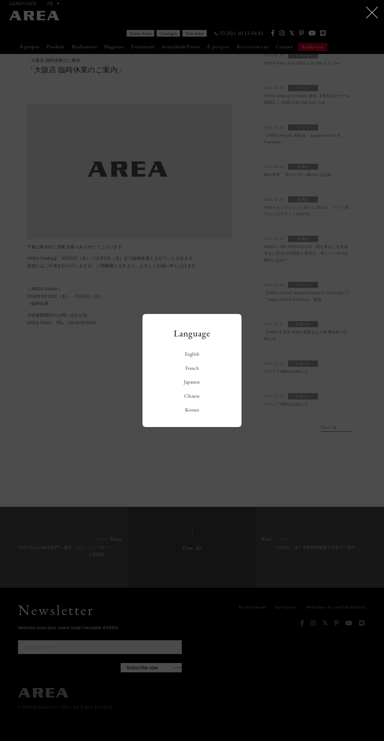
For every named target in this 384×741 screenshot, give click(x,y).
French (192, 368)
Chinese (192, 396)
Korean (192, 410)
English (192, 354)
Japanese (192, 382)
